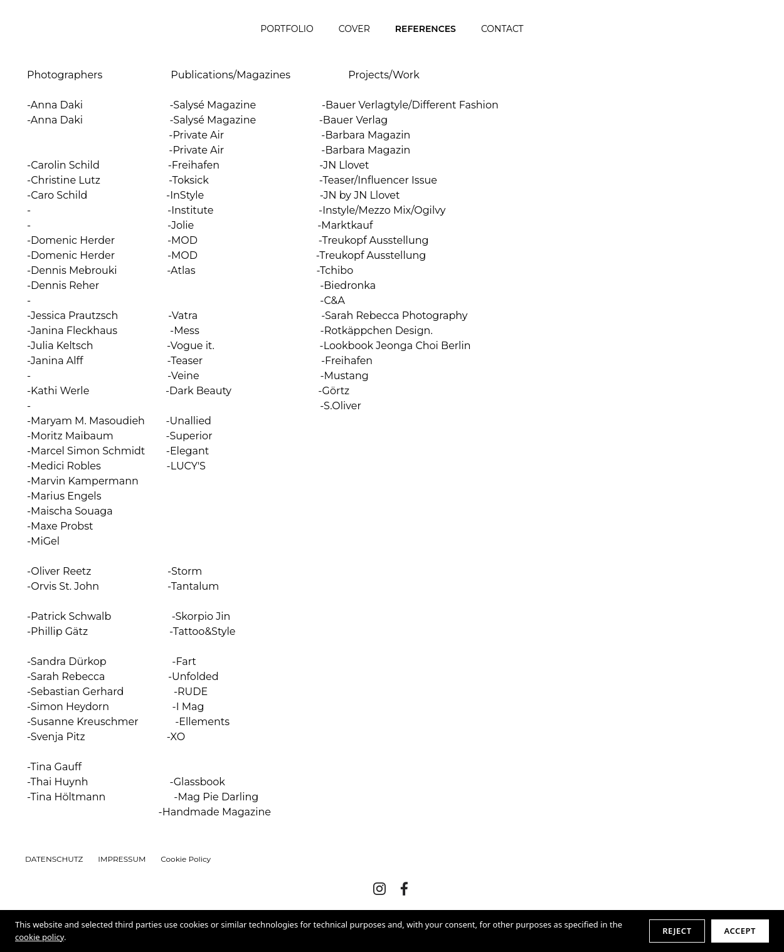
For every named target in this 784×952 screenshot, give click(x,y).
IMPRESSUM (122, 859)
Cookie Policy (186, 859)
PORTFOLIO (287, 28)
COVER (354, 28)
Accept (740, 930)
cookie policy (39, 937)
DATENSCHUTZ (54, 859)
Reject (676, 930)
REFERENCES (425, 28)
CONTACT (502, 28)
